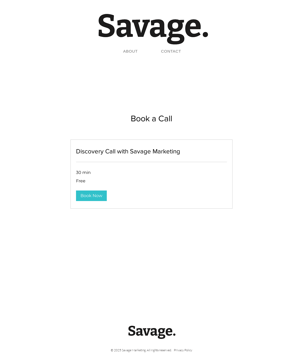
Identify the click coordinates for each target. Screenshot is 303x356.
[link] (151, 151)
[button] (91, 195)
